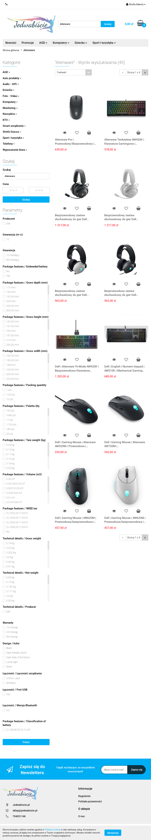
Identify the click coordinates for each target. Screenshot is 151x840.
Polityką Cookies (52, 829)
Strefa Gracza (12, 131)
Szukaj (26, 199)
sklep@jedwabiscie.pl (25, 810)
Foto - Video (11, 96)
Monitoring (10, 108)
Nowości (10, 42)
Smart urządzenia (14, 125)
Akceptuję (113, 832)
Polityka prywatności (90, 801)
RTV (6, 120)
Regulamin (84, 796)
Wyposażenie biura (15, 149)
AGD (43, 42)
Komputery (61, 42)
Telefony (9, 143)
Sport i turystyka (104, 42)
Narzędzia (10, 114)
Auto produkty (12, 78)
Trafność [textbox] (61, 72)
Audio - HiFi (11, 84)
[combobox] (73, 72)
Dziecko (81, 42)
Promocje (28, 42)
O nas (81, 816)
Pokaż (26, 742)
